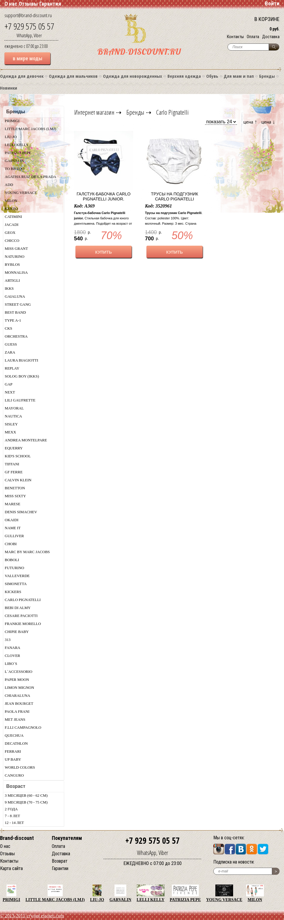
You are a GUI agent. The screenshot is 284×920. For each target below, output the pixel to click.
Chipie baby (17, 631)
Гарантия (50, 3)
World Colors (20, 767)
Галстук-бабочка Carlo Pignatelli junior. (103, 196)
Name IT (13, 528)
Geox (10, 232)
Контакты (235, 36)
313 (8, 639)
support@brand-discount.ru (28, 15)
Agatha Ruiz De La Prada (30, 176)
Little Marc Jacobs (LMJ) (30, 129)
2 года (11, 809)
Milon (11, 200)
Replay (12, 368)
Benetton (15, 488)
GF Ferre (13, 472)
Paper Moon (17, 679)
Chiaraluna (17, 695)
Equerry (14, 448)
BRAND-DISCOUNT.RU (139, 51)
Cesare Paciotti (21, 615)
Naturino (14, 256)
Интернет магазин (94, 112)
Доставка (271, 36)
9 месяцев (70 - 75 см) (26, 802)
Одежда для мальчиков (73, 76)
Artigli (12, 280)
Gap (8, 384)
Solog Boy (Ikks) (22, 376)
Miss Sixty (15, 496)
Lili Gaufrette (20, 400)
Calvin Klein (18, 480)
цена (250, 121)
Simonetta (16, 584)
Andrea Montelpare (26, 440)
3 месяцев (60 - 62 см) (26, 795)
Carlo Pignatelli (23, 599)
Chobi (11, 544)
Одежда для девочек (21, 76)
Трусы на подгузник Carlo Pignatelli (174, 196)
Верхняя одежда (184, 76)
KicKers (13, 591)
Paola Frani (17, 711)
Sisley (11, 424)
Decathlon (16, 743)
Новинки (8, 88)
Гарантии (60, 868)
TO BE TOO (14, 168)
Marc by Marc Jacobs (27, 552)
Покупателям (67, 838)
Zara (10, 352)
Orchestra (16, 336)
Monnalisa (16, 272)
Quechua (14, 735)
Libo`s (11, 663)
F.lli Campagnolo (23, 727)
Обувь (212, 76)
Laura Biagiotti (21, 360)
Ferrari (13, 751)
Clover (12, 655)
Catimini (13, 216)
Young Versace (21, 192)
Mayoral (14, 408)
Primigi (12, 121)
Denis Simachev (21, 512)
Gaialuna (15, 296)
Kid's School (18, 456)
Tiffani (12, 464)
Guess (11, 344)
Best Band (15, 312)
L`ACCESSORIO (18, 671)
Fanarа (12, 647)
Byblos (12, 264)
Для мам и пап (239, 76)
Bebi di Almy (17, 607)
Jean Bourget (19, 703)
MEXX (10, 432)
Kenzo (11, 208)
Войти (272, 3)
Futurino (14, 568)
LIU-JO (11, 137)
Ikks (9, 288)
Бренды (267, 76)
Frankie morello (23, 623)
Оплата (253, 36)
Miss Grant (16, 248)
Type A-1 (13, 320)
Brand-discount (17, 838)
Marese (12, 504)
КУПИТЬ (103, 252)
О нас (10, 3)
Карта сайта (11, 868)
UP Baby (13, 759)
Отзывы (28, 3)
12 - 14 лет (14, 822)
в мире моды (27, 58)
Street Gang (18, 304)
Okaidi (11, 520)
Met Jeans (15, 719)
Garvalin (14, 160)
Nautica (13, 416)
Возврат (59, 861)
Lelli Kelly (17, 144)
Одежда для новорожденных (132, 76)
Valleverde (17, 576)
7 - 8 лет (12, 816)
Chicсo (12, 240)
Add (9, 184)
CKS (8, 328)
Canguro (14, 775)
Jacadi (11, 224)
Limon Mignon (19, 687)
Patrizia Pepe (18, 152)
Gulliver (14, 536)
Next (10, 392)
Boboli (12, 560)
